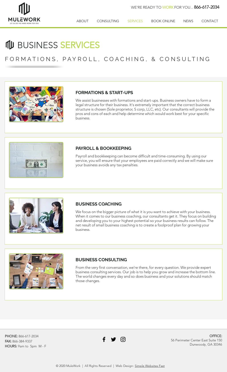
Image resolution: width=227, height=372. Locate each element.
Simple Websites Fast (150, 366)
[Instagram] (123, 339)
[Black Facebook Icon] (104, 339)
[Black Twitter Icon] (113, 339)
